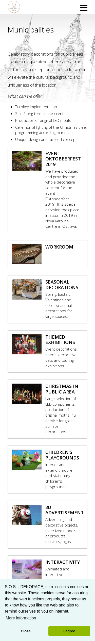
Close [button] (26, 631)
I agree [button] (69, 631)
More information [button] (21, 618)
